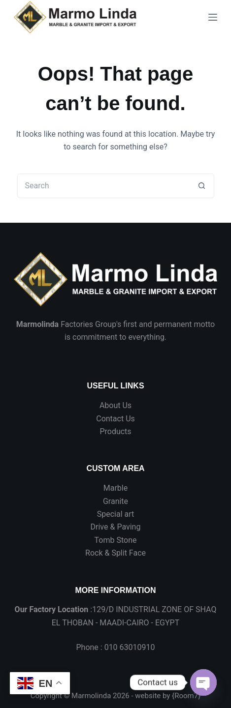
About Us (115, 405)
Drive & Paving (116, 526)
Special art (115, 514)
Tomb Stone (116, 540)
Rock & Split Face (115, 553)
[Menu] (212, 17)
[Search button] (202, 186)
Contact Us (115, 418)
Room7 (186, 695)
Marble (115, 488)
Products (115, 431)
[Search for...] (103, 186)
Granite (115, 501)
